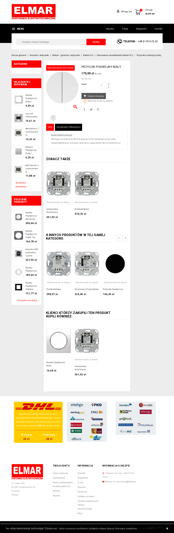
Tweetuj (91, 109)
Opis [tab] (50, 127)
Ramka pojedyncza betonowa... (31, 216)
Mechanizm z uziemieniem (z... (32, 132)
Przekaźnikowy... (82, 209)
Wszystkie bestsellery (21, 185)
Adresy (56, 491)
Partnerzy (82, 492)
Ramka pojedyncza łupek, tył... (31, 234)
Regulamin (141, 29)
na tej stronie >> (147, 528)
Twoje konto (61, 465)
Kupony (56, 495)
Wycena (110, 29)
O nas (125, 29)
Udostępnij (84, 109)
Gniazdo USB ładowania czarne (32, 252)
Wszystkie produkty (27, 300)
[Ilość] (103, 85)
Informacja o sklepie (116, 465)
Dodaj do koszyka (94, 96)
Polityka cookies (86, 496)
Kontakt (159, 29)
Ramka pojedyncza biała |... (31, 98)
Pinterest (98, 109)
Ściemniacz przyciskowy (87, 289)
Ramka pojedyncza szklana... (31, 286)
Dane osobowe (60, 473)
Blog (80, 513)
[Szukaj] (61, 42)
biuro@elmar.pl (128, 481)
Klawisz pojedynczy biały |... (31, 150)
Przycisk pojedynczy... (113, 289)
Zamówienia (59, 478)
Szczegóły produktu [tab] (68, 127)
